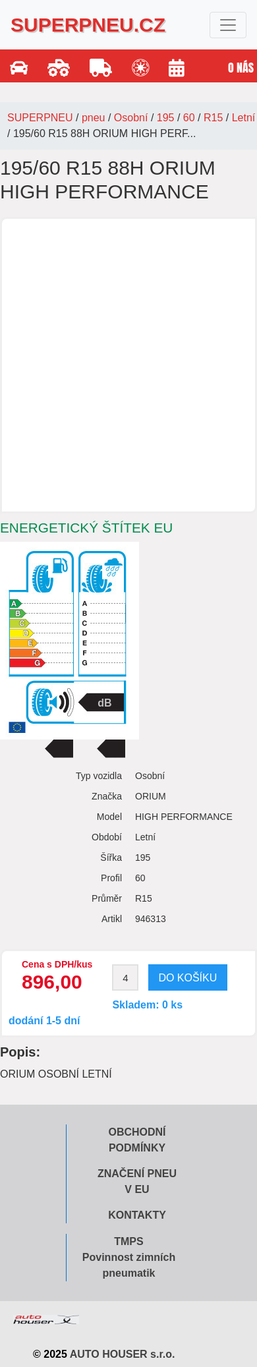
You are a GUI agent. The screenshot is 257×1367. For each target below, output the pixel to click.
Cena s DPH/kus (57, 964)
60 (189, 117)
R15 (213, 117)
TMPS (128, 1241)
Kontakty (137, 1215)
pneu (93, 117)
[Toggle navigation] (228, 25)
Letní (244, 117)
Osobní (131, 117)
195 (166, 117)
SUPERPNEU (40, 117)
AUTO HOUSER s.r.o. (122, 1354)
